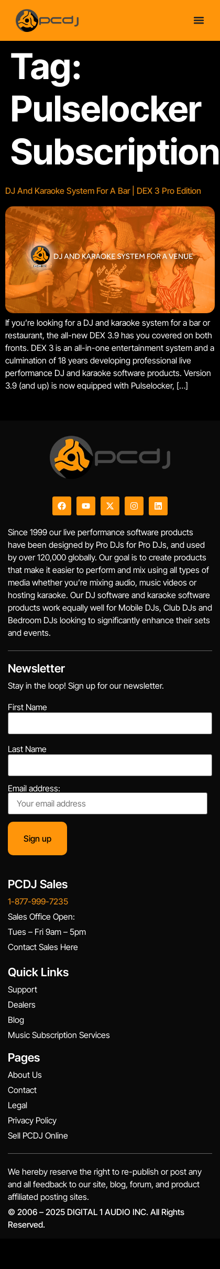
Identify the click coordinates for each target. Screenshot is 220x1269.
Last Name (27, 749)
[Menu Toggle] (198, 20)
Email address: (107, 799)
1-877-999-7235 (38, 901)
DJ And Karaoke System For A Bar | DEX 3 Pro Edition (103, 190)
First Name (27, 707)
